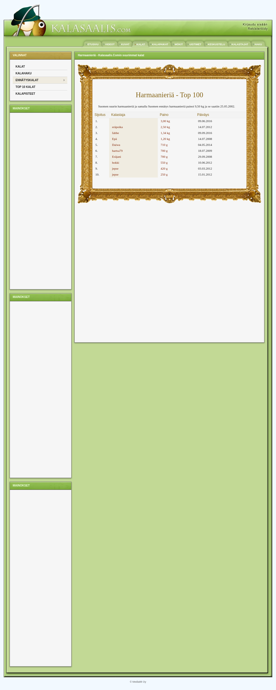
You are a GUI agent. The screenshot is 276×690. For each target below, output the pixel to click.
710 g (164, 144)
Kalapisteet (25, 93)
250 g (164, 174)
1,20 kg (165, 138)
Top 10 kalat (25, 86)
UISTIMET (195, 44)
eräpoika (117, 127)
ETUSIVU (93, 44)
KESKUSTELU (216, 44)
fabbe (115, 133)
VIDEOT (109, 44)
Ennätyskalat (27, 80)
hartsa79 (117, 150)
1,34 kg (165, 133)
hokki (115, 162)
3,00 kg (165, 121)
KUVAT (125, 44)
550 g (164, 162)
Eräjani (116, 156)
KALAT (141, 44)
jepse (115, 168)
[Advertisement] (35, 200)
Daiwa (116, 144)
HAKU (258, 44)
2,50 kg (165, 127)
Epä (114, 138)
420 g (164, 168)
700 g (164, 150)
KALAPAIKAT (160, 44)
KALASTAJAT (240, 44)
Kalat (20, 66)
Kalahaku (24, 73)
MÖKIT (179, 44)
